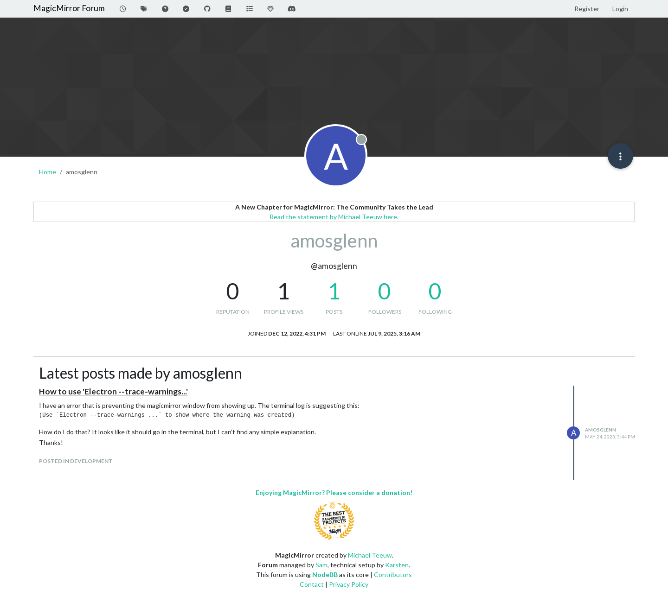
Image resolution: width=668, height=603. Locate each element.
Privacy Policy (348, 584)
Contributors (393, 574)
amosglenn (600, 429)
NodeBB (325, 574)
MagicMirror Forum (69, 8)
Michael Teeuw (370, 555)
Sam (321, 565)
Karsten (397, 565)
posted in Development (76, 460)
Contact (312, 584)
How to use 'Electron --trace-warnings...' (113, 391)
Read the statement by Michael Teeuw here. (334, 217)
